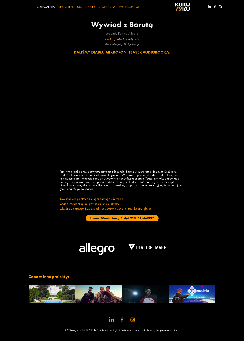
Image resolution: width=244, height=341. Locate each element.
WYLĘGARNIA (46, 7)
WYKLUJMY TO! (129, 7)
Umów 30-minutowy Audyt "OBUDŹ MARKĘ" (122, 218)
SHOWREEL (66, 7)
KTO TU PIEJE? (86, 7)
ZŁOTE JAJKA (107, 7)
